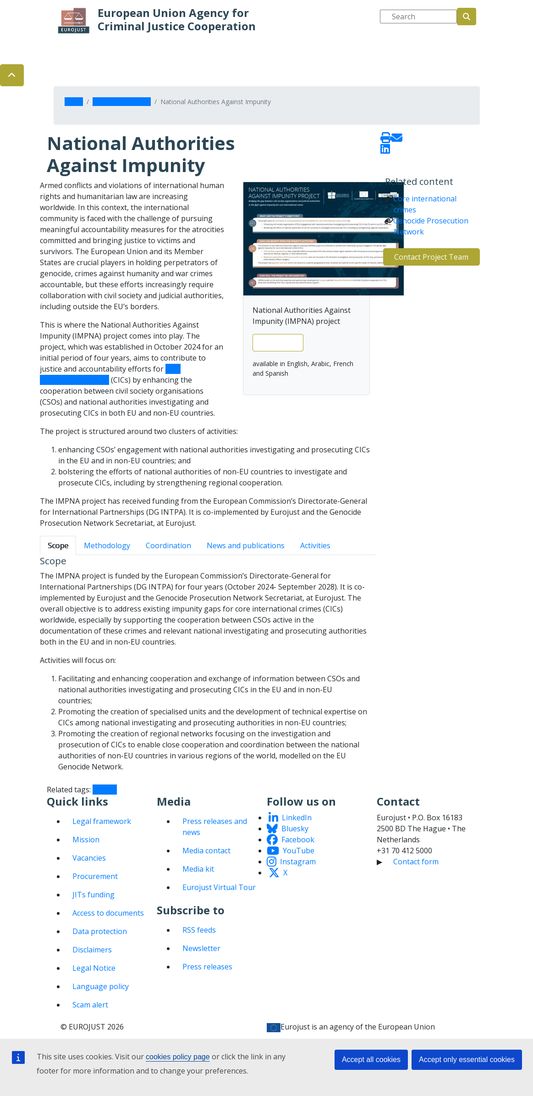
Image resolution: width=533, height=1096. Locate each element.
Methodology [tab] (107, 545)
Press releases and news (214, 826)
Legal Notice (93, 968)
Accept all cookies (371, 1059)
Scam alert (90, 1005)
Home (74, 101)
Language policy (100, 986)
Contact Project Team (431, 257)
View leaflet (277, 343)
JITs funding (93, 895)
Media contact (206, 851)
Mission (85, 840)
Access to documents (108, 913)
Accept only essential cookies (467, 1059)
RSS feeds (199, 930)
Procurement (95, 876)
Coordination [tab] (168, 545)
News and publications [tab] (246, 545)
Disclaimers (92, 950)
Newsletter (201, 948)
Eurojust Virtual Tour (219, 887)
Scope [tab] (58, 545)
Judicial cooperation (122, 101)
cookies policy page (178, 1057)
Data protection (99, 931)
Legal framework (101, 821)
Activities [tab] (315, 545)
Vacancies (89, 858)
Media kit (198, 869)
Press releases (207, 967)
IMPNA (105, 789)
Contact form (416, 862)
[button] (12, 75)
